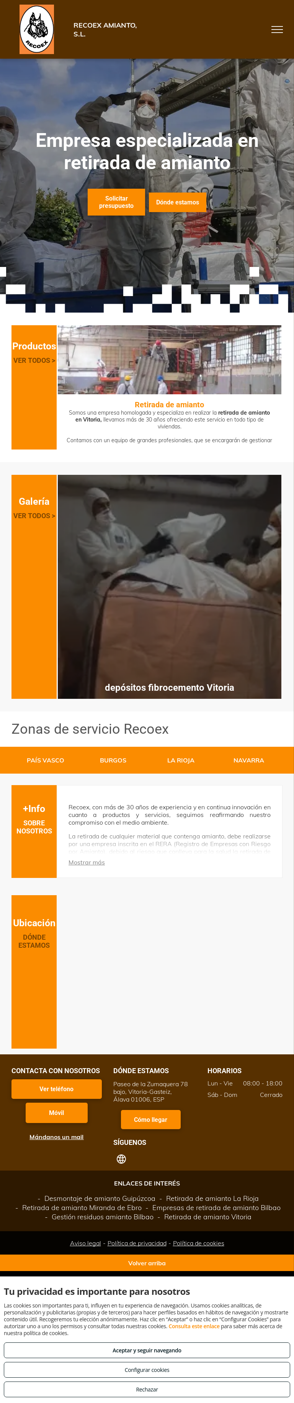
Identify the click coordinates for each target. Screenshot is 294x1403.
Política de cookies (198, 1243)
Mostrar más (87, 862)
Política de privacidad (137, 1243)
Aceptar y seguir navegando (147, 1350)
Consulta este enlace (193, 1326)
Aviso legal (85, 1243)
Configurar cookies (147, 1369)
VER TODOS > (34, 360)
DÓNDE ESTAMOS (34, 941)
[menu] (277, 30)
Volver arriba (147, 1263)
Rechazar (147, 1389)
